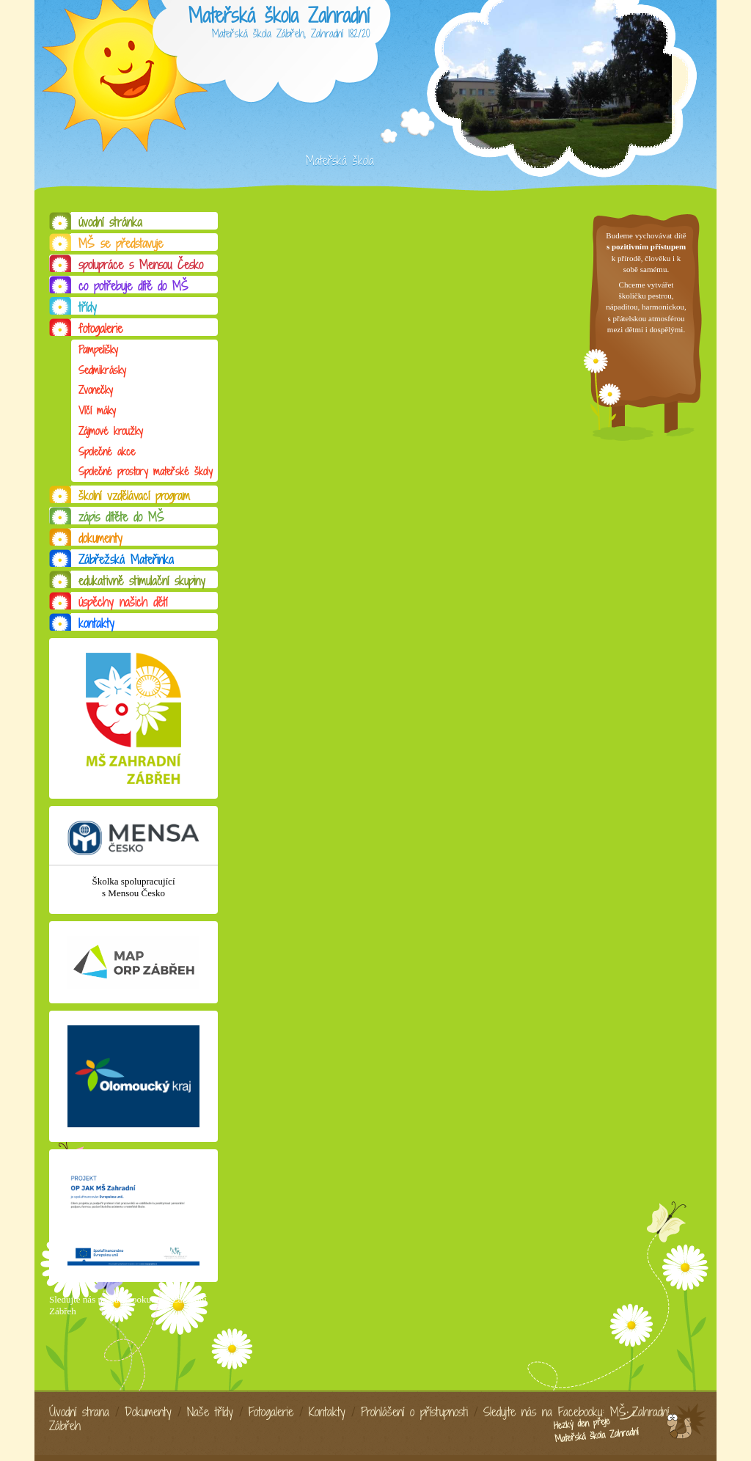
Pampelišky (98, 349)
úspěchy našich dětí (122, 602)
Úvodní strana (79, 1412)
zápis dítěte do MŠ (121, 517)
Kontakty (327, 1412)
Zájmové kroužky (110, 431)
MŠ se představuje (120, 243)
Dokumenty (148, 1412)
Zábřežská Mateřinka (126, 559)
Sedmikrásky (102, 370)
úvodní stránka (110, 222)
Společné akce (106, 451)
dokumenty (100, 538)
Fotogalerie (271, 1412)
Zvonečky (95, 390)
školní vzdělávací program (134, 496)
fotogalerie (100, 328)
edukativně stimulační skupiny (141, 581)
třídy (87, 307)
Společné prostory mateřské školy (145, 471)
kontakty (96, 623)
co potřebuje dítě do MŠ (133, 286)
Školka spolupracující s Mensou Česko (133, 887)
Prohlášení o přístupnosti (414, 1412)
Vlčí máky (97, 410)
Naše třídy (210, 1412)
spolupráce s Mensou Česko (140, 265)
